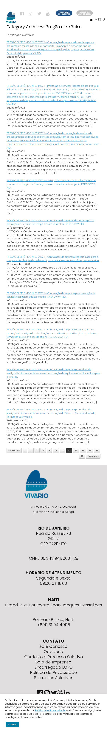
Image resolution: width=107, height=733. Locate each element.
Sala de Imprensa (53, 662)
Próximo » (93, 456)
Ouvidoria (53, 651)
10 (56, 450)
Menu (97, 20)
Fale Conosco (53, 646)
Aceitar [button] (12, 724)
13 (76, 450)
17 (82, 456)
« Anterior (14, 450)
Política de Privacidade (53, 672)
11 (62, 450)
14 (83, 450)
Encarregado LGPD (54, 667)
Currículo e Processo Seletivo (53, 657)
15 (90, 450)
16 (97, 450)
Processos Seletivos (53, 678)
